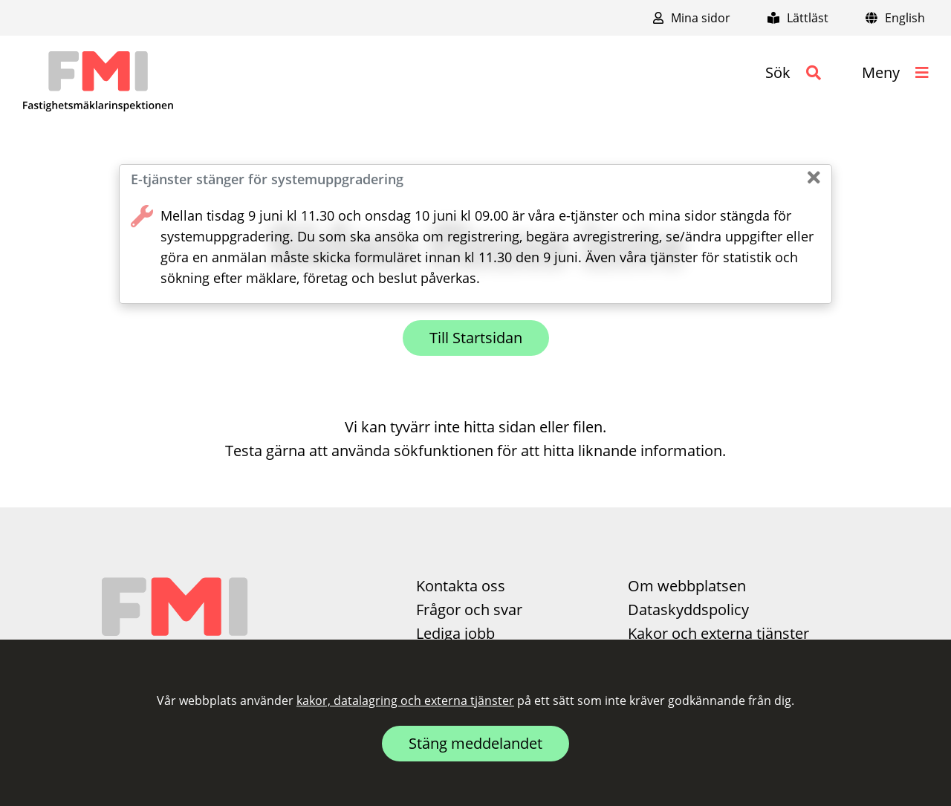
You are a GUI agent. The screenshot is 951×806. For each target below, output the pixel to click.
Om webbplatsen (687, 586)
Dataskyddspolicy (688, 609)
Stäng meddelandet (475, 743)
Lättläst (797, 18)
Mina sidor (691, 18)
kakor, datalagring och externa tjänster (405, 700)
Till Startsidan (475, 338)
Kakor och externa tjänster (718, 633)
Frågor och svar (469, 609)
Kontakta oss (460, 586)
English (895, 18)
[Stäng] (814, 177)
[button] (793, 73)
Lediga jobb (455, 633)
